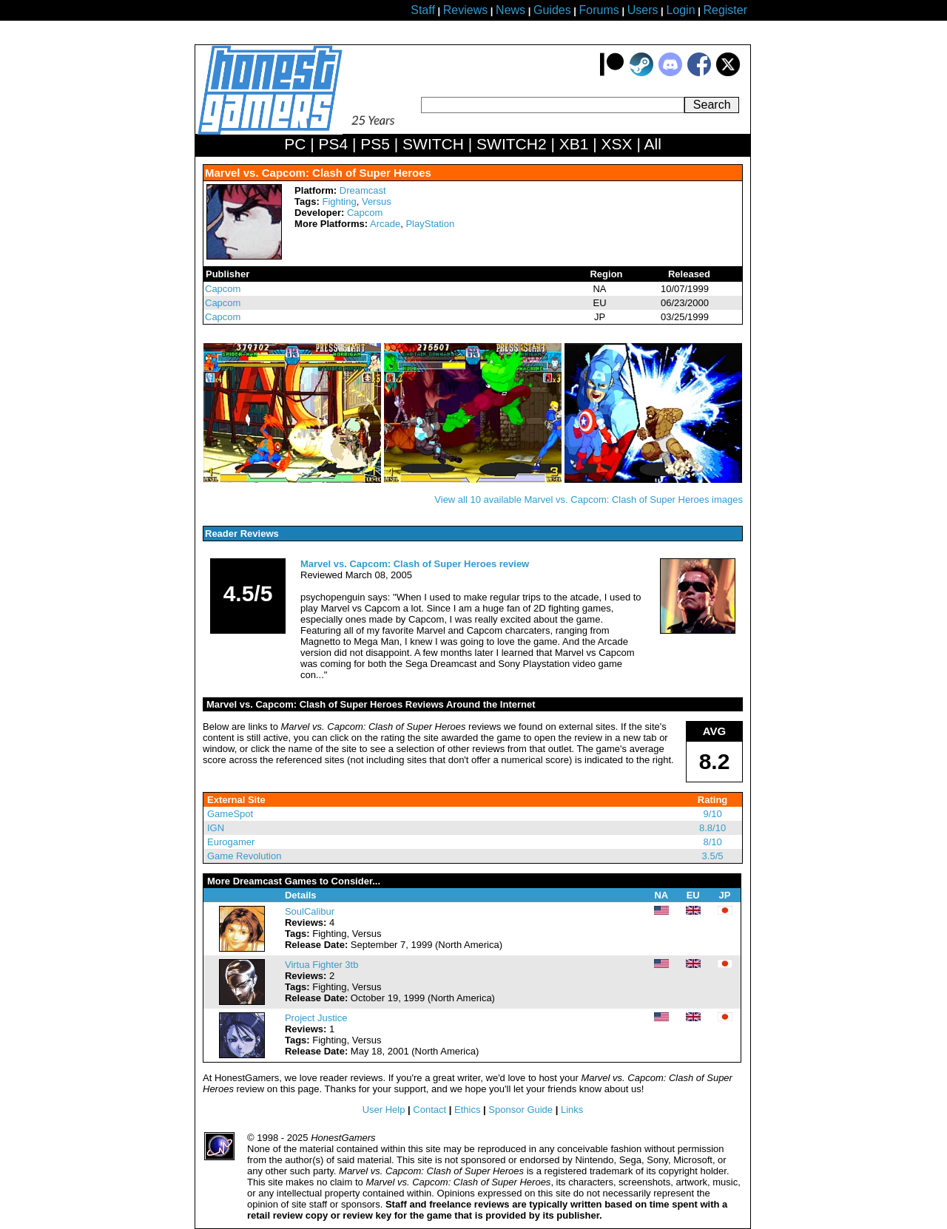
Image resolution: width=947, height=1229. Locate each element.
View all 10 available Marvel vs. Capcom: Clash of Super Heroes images (588, 499)
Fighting (339, 201)
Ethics (467, 1109)
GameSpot (230, 813)
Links (572, 1109)
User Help (384, 1109)
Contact (429, 1109)
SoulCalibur (309, 911)
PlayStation (429, 223)
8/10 (712, 841)
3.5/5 (713, 855)
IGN (215, 827)
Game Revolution (244, 855)
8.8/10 (712, 827)
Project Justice (316, 1017)
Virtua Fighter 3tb (321, 964)
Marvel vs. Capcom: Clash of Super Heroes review (414, 563)
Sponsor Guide (520, 1109)
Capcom (364, 212)
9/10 (712, 813)
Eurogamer (231, 841)
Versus (376, 201)
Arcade (385, 223)
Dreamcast (363, 190)
